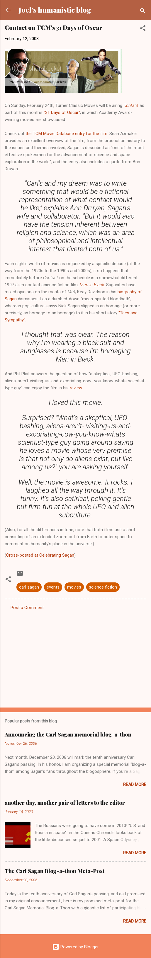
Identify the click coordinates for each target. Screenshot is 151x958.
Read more (134, 784)
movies (74, 587)
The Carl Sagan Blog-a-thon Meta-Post (54, 871)
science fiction (103, 587)
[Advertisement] (75, 657)
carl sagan (29, 587)
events (53, 587)
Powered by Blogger (75, 947)
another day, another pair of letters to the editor (65, 802)
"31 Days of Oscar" (62, 112)
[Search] (142, 12)
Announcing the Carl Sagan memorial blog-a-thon (68, 734)
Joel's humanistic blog (55, 9)
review (76, 388)
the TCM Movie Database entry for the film (66, 133)
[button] (142, 29)
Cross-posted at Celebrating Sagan (40, 555)
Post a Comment (27, 607)
